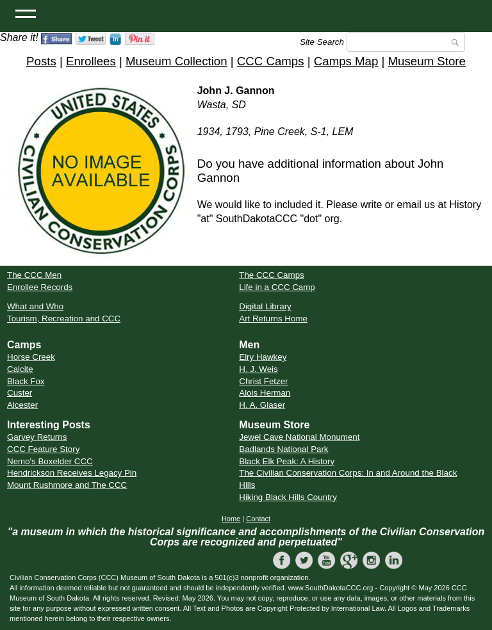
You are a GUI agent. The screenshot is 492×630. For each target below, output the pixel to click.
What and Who (35, 306)
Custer (19, 393)
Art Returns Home (273, 318)
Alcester (22, 405)
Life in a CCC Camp (277, 287)
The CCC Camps (271, 275)
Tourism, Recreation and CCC (63, 318)
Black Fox (26, 381)
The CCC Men (34, 275)
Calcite (20, 369)
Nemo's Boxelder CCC (50, 461)
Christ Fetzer (263, 381)
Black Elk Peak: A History (286, 461)
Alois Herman (264, 393)
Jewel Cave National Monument (299, 437)
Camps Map (346, 61)
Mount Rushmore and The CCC (67, 485)
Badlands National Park (283, 449)
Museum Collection (176, 61)
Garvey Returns (37, 437)
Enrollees (91, 61)
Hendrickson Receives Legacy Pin (71, 473)
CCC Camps (270, 61)
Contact (258, 518)
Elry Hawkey (262, 357)
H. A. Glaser (262, 405)
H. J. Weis (258, 369)
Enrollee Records (39, 287)
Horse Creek (31, 357)
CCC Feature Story (43, 449)
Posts (41, 61)
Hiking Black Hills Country (288, 497)
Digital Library (265, 306)
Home (231, 518)
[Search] (406, 42)
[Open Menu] (25, 12)
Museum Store (427, 61)
